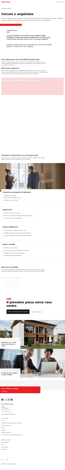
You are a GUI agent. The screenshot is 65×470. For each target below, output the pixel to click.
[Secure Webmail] (4, 447)
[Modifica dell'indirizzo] (5, 439)
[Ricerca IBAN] (4, 449)
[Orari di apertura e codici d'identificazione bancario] (12, 434)
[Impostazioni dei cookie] (6, 425)
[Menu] (63, 2)
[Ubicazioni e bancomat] (6, 432)
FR (4, 459)
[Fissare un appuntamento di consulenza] (18, 312)
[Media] (2, 444)
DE (2, 459)
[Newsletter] (3, 430)
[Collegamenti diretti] (57, 2)
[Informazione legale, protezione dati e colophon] (11, 423)
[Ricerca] (59, 2)
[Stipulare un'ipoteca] (37, 312)
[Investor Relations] (5, 442)
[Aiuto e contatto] (4, 418)
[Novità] (2, 427)
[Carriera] (3, 420)
